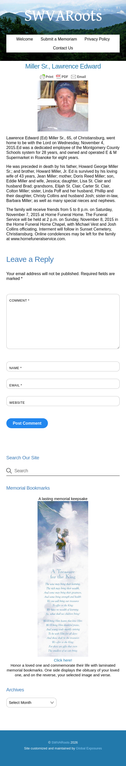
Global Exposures (89, 748)
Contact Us (63, 48)
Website (17, 403)
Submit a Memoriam (59, 39)
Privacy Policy (97, 39)
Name (15, 368)
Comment (19, 300)
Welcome (24, 39)
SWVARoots (60, 742)
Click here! (63, 657)
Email (15, 385)
